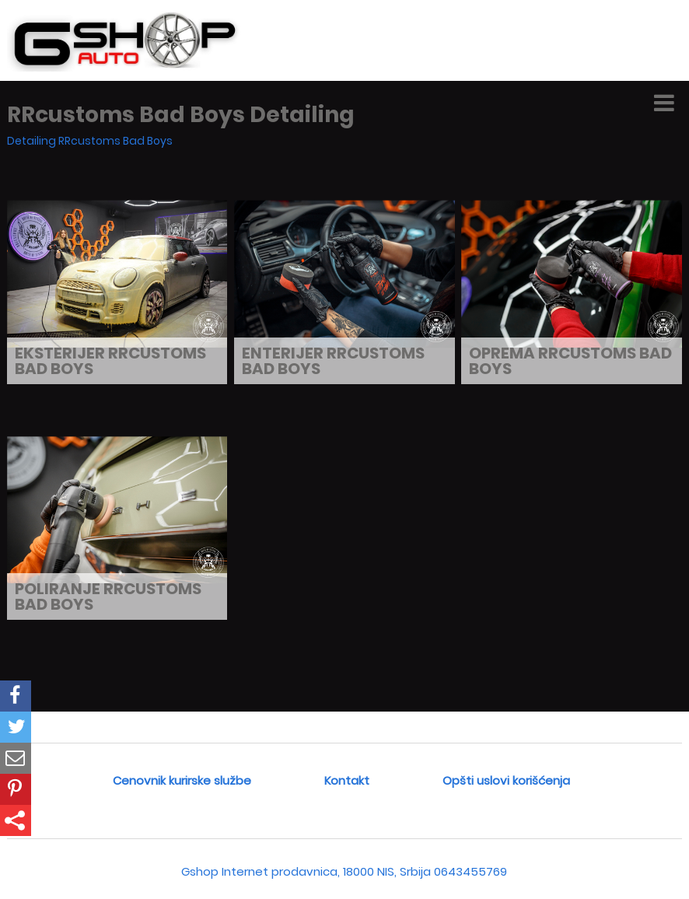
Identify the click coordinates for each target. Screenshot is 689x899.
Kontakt (346, 780)
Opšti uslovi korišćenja (506, 780)
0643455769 (470, 871)
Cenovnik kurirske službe (182, 780)
